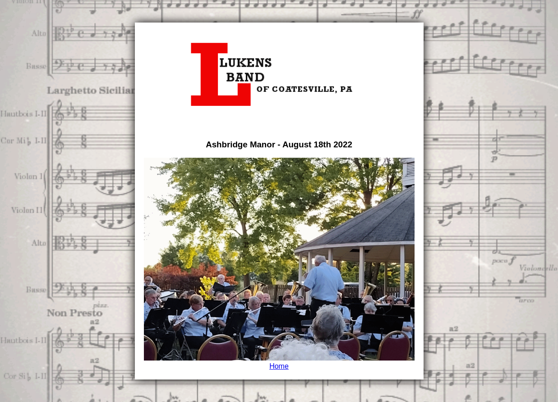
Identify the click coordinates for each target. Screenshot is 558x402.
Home (279, 366)
